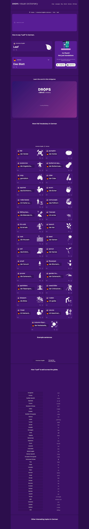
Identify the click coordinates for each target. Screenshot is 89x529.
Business (70, 3)
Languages (57, 3)
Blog (62, 3)
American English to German (43, 12)
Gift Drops (75, 3)
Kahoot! (65, 3)
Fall (54, 12)
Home (32, 12)
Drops (53, 3)
